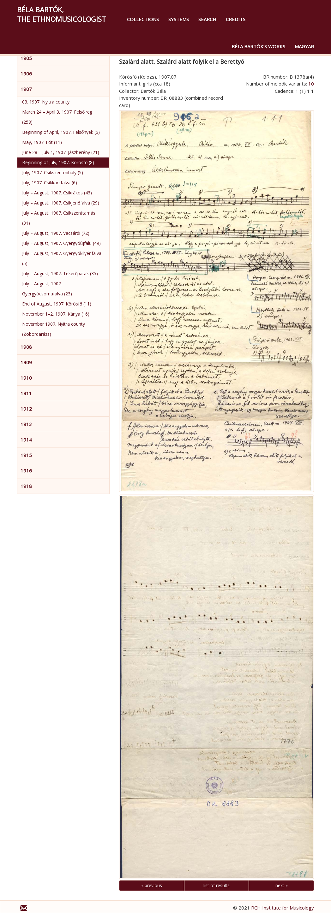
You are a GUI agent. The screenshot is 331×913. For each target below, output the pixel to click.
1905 (26, 58)
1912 (26, 409)
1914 (26, 439)
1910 (26, 378)
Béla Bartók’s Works (258, 46)
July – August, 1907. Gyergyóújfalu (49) (61, 243)
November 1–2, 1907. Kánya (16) (55, 314)
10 (311, 83)
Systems (178, 19)
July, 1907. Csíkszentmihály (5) (52, 172)
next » (281, 885)
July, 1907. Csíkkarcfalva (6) (49, 183)
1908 (26, 347)
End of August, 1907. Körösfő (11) (56, 304)
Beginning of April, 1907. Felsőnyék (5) (61, 132)
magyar (304, 46)
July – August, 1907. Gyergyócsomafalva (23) (47, 289)
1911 (26, 393)
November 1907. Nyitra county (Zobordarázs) (53, 329)
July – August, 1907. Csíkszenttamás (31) (58, 218)
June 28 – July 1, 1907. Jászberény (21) (60, 152)
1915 (26, 455)
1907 (26, 89)
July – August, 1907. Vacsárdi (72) (55, 233)
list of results (216, 885)
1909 (26, 362)
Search (207, 19)
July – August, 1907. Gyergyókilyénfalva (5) (61, 258)
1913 (26, 424)
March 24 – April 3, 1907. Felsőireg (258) (57, 117)
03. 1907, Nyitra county (45, 102)
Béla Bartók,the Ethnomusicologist (61, 14)
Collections (143, 19)
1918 (26, 486)
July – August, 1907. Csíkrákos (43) (57, 193)
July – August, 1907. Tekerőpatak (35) (60, 273)
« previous (151, 885)
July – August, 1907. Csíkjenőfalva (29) (60, 203)
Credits (235, 19)
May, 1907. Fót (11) (42, 142)
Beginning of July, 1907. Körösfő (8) (58, 162)
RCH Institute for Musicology (282, 907)
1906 (26, 73)
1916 (26, 470)
